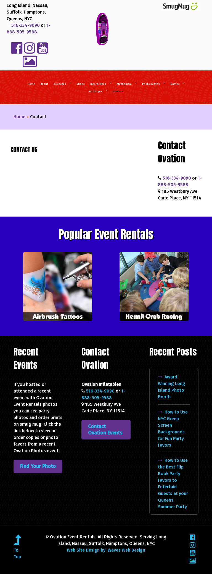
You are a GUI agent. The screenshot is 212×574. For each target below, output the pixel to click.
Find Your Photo (38, 466)
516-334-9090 (25, 25)
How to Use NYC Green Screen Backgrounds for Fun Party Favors (173, 428)
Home (19, 116)
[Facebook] (192, 537)
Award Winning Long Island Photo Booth (171, 386)
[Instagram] (192, 545)
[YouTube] (192, 553)
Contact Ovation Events (105, 429)
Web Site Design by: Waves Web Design (106, 550)
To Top (17, 550)
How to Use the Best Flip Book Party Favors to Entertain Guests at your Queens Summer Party (173, 483)
